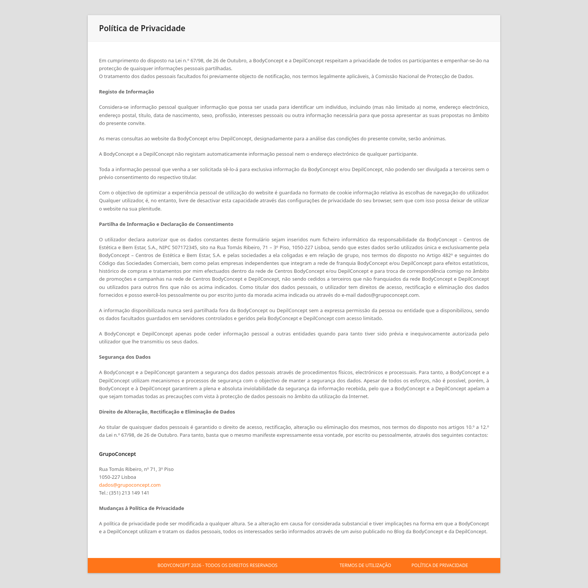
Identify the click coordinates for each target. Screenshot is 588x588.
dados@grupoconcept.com (129, 484)
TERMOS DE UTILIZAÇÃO (365, 565)
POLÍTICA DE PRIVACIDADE (439, 565)
